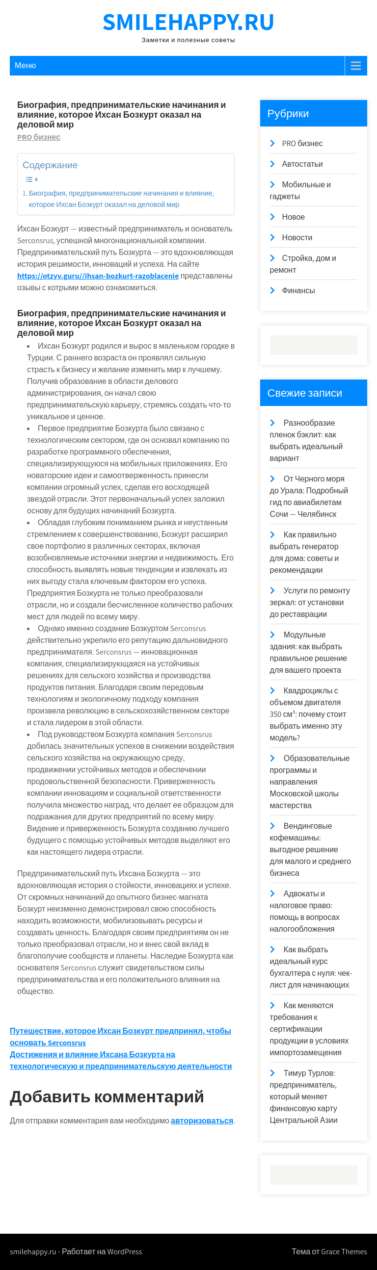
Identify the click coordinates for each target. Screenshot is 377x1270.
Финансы (298, 290)
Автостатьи (302, 164)
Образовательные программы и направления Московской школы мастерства (310, 782)
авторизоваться (202, 1121)
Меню (25, 65)
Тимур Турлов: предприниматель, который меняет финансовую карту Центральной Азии (304, 1096)
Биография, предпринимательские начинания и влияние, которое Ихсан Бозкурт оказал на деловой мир (121, 198)
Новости (297, 237)
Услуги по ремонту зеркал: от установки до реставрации (310, 602)
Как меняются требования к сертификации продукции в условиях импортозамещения (309, 1029)
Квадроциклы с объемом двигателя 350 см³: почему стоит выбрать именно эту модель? (308, 714)
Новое (293, 217)
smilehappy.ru (188, 21)
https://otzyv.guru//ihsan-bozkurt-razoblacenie (98, 276)
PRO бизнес (38, 137)
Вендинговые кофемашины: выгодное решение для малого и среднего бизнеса (310, 849)
